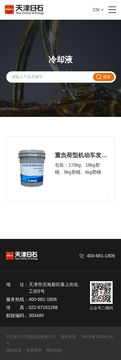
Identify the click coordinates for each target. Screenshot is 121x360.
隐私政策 (14, 350)
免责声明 (34, 350)
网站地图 (54, 350)
